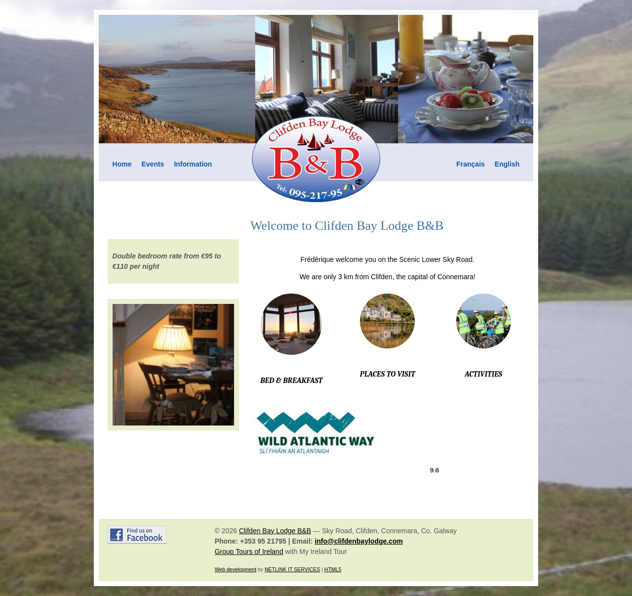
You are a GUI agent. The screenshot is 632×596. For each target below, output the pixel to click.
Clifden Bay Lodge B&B (275, 531)
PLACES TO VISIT (387, 374)
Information (193, 164)
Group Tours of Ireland (249, 551)
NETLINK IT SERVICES (292, 569)
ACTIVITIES (483, 374)
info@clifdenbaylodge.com (359, 541)
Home (122, 164)
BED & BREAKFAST (291, 380)
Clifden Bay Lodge (434, 442)
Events (153, 164)
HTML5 (332, 569)
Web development (235, 569)
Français (470, 164)
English (507, 164)
